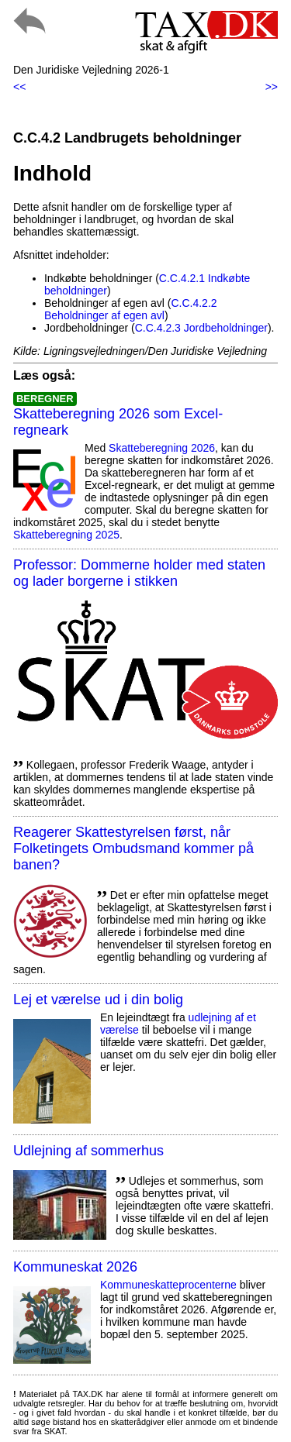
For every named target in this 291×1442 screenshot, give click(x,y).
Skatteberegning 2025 (66, 534)
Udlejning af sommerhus (88, 1150)
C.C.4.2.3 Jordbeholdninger (201, 328)
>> (271, 87)
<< (19, 87)
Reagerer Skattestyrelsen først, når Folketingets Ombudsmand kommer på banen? (133, 848)
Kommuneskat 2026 (75, 1267)
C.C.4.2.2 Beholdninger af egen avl (130, 309)
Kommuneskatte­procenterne (168, 1285)
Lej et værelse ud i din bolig (98, 999)
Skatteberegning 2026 (162, 448)
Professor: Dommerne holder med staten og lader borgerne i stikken (139, 573)
